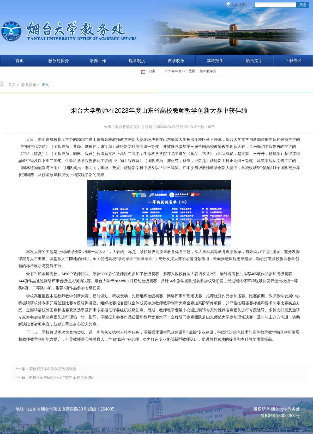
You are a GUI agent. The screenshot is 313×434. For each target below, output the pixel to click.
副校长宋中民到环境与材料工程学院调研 (62, 377)
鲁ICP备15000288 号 (280, 415)
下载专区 (293, 60)
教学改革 (176, 60)
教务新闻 (28, 85)
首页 (19, 60)
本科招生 (215, 60)
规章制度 (137, 60)
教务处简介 (58, 60)
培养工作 (97, 60)
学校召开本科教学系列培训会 (52, 369)
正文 (45, 85)
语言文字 (254, 60)
